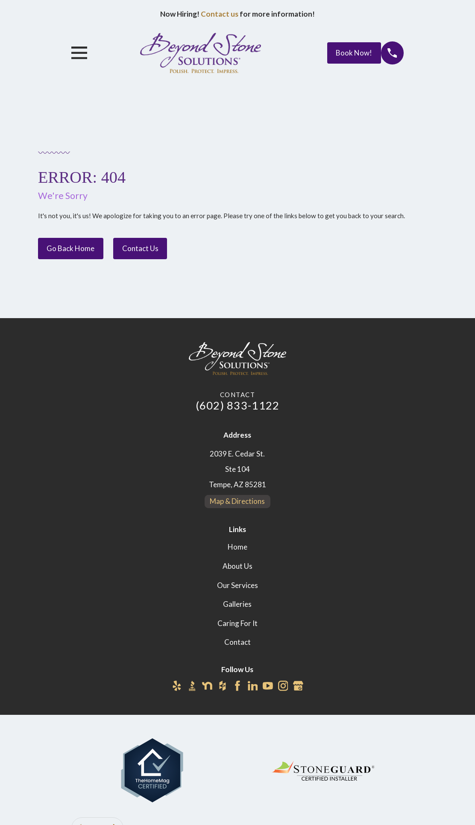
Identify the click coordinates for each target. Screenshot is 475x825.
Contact (237, 642)
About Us (237, 566)
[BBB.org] (192, 686)
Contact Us (140, 248)
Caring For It (237, 623)
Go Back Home (70, 248)
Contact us (219, 13)
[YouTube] (268, 686)
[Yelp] (177, 686)
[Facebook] (237, 686)
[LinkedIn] (253, 686)
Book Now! (354, 52)
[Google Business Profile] (298, 686)
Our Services (237, 585)
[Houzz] (222, 686)
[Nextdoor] (207, 686)
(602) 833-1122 (238, 405)
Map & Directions (237, 501)
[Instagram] (283, 686)
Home (237, 546)
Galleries (237, 604)
